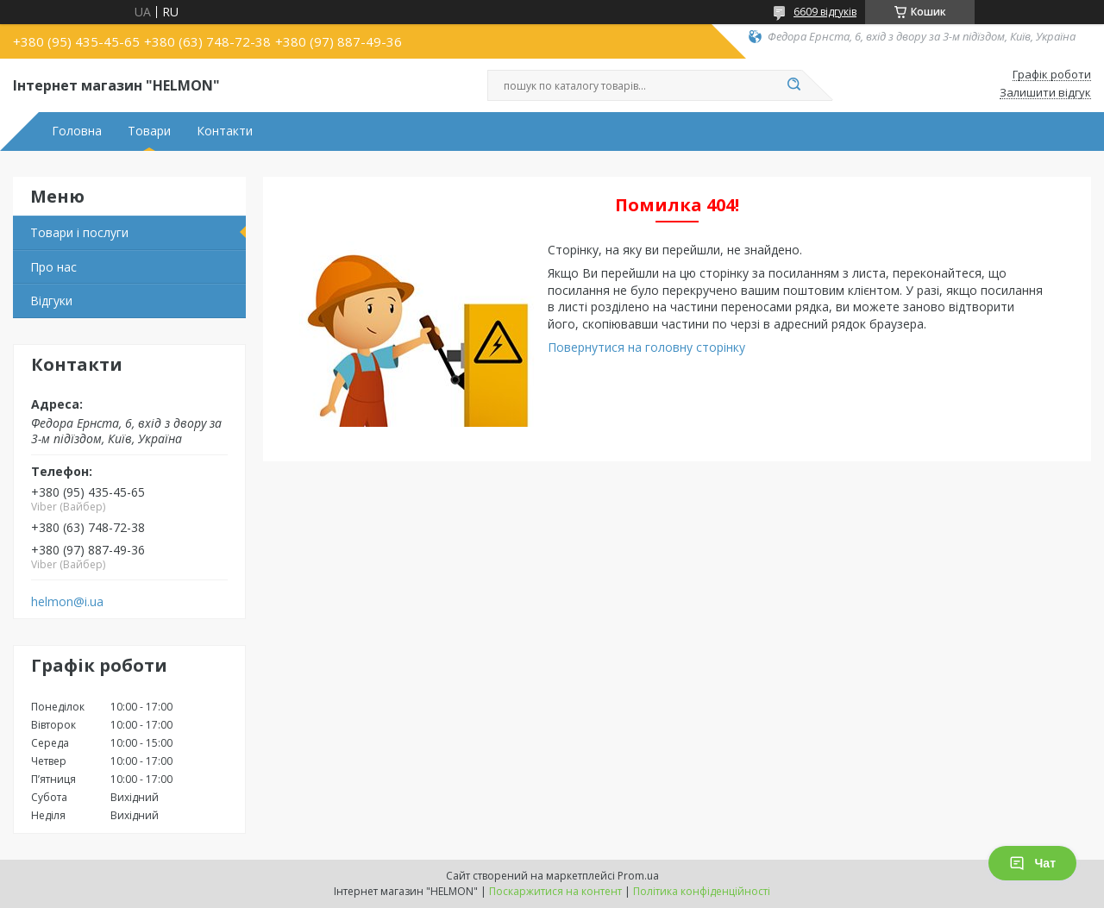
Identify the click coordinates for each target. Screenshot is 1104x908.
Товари (149, 131)
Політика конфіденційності (701, 891)
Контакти (225, 131)
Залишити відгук (1045, 93)
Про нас (53, 267)
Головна (77, 131)
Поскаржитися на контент (555, 891)
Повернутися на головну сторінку (646, 347)
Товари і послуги (79, 232)
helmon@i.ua (67, 602)
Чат (1032, 863)
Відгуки (51, 300)
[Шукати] (793, 85)
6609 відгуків (825, 11)
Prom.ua (638, 875)
